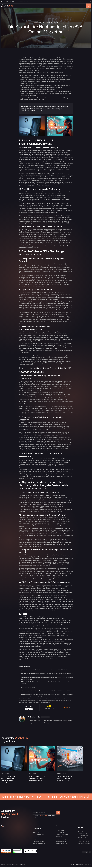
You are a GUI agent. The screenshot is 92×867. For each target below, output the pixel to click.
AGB (72, 864)
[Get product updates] (44, 812)
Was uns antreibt (37, 839)
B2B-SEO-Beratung (61, 832)
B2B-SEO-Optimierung (62, 834)
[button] (41, 6)
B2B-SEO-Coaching (61, 839)
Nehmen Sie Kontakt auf (39, 843)
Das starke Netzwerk (38, 837)
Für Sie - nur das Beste (39, 834)
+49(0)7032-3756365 (10, 1)
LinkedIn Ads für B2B (61, 843)
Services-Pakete (60, 830)
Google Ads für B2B (61, 841)
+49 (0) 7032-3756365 (84, 841)
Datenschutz (79, 864)
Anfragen (80, 6)
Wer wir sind (36, 832)
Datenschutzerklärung (44, 815)
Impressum (88, 864)
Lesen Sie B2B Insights (38, 841)
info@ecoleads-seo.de (23, 1)
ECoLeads (58, 6)
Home (40, 6)
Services (48, 6)
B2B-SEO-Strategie (61, 837)
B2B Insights (70, 6)
